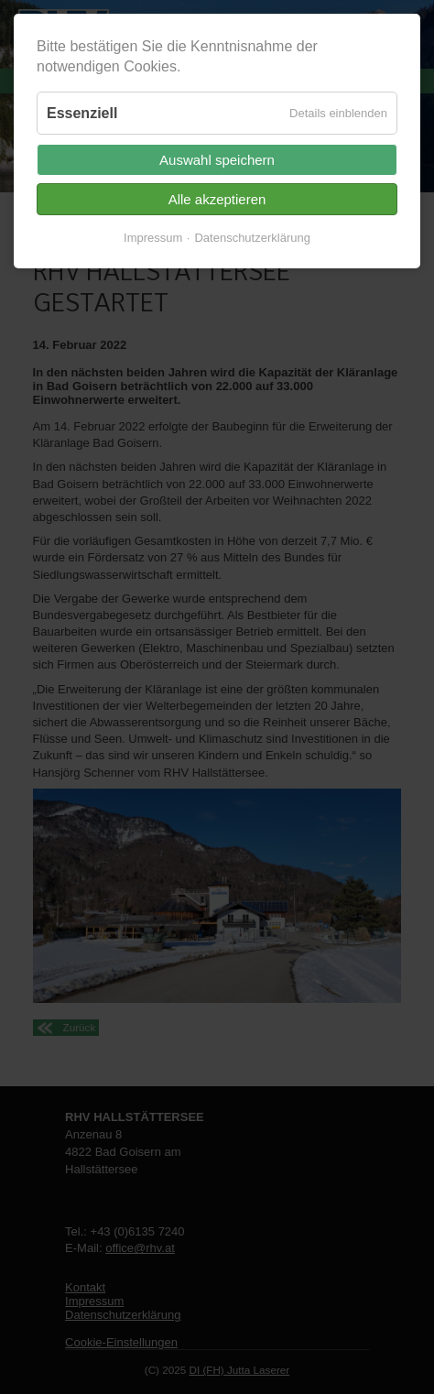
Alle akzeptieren (217, 199)
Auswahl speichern (217, 160)
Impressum (153, 238)
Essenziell (82, 113)
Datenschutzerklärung (251, 238)
